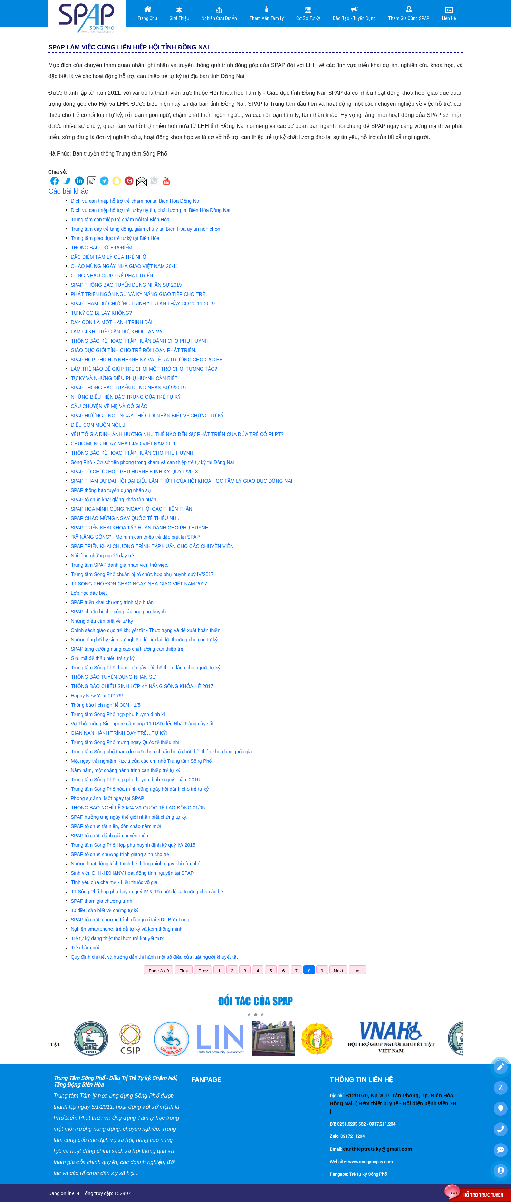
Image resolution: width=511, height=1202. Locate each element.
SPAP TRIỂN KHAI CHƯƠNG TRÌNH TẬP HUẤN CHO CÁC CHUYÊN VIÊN (152, 546)
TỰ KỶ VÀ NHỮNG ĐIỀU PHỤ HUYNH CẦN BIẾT (124, 378)
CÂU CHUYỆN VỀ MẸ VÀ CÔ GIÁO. (110, 406)
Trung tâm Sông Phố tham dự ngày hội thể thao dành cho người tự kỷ (145, 667)
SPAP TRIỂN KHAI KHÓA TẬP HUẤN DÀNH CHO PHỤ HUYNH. (140, 527)
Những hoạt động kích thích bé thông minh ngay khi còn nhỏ (135, 863)
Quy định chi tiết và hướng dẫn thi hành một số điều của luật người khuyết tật (154, 957)
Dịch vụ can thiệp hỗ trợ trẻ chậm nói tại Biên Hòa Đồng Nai (135, 201)
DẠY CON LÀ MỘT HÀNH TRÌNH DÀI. (112, 322)
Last (357, 970)
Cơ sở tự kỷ (308, 13)
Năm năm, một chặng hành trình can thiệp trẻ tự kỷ (125, 770)
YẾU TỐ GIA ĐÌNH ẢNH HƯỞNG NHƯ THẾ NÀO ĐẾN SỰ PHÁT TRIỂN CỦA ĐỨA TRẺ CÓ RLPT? (177, 434)
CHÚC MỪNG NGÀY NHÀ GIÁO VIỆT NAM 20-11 (125, 443)
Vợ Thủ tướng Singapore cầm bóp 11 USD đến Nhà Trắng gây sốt (142, 723)
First (183, 970)
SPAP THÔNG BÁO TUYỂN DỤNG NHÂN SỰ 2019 (126, 285)
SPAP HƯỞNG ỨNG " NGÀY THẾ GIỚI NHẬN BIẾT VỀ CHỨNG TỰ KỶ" (148, 415)
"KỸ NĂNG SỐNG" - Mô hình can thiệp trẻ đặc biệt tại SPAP (135, 537)
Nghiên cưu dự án (219, 13)
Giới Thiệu (179, 13)
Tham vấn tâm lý (266, 13)
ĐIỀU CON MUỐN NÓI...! (98, 425)
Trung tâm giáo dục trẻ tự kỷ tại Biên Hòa (115, 238)
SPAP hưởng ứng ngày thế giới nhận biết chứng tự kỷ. (129, 817)
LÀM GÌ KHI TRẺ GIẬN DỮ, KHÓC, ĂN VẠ (116, 331)
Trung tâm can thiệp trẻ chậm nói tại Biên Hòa (120, 219)
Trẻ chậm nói (85, 947)
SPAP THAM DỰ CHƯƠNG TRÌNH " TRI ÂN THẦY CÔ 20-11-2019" (143, 303)
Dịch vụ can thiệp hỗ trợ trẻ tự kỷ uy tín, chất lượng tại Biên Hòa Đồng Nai (150, 210)
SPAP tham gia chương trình (101, 901)
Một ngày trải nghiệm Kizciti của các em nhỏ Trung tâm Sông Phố (141, 761)
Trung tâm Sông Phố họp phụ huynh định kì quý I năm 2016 (135, 779)
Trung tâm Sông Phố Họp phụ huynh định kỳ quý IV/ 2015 (133, 845)
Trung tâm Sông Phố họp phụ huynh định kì (118, 714)
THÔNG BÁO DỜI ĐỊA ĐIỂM (101, 247)
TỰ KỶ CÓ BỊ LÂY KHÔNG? (101, 313)
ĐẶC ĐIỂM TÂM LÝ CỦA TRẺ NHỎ (108, 257)
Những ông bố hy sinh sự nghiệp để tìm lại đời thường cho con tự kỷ (144, 639)
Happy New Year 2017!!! (97, 695)
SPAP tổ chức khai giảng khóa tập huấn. (114, 499)
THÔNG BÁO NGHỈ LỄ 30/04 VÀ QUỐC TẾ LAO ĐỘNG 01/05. (138, 807)
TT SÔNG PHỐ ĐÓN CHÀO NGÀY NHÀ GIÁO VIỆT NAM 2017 (139, 583)
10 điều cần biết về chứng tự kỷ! (105, 910)
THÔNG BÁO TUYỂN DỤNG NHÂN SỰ (113, 677)
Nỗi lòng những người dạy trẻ (102, 555)
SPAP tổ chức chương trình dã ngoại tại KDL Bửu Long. (131, 919)
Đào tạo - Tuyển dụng (354, 13)
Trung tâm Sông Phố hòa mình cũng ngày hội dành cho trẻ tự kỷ (140, 789)
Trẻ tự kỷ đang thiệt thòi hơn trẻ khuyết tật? (117, 938)
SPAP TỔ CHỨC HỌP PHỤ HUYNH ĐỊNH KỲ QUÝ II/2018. (135, 471)
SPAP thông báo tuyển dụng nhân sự (111, 490)
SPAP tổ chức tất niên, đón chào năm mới (116, 826)
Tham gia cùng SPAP (409, 13)
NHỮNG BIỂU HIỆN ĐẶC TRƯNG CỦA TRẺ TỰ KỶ (126, 397)
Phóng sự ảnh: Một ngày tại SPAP (107, 798)
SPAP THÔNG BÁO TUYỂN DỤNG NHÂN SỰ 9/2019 (128, 387)
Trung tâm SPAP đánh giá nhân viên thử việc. (119, 565)
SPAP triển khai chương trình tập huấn (112, 602)
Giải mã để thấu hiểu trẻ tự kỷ (103, 658)
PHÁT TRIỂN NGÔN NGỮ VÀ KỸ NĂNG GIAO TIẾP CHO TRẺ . (139, 294)
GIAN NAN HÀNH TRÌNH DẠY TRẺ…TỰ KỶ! (119, 733)
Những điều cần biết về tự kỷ (102, 621)
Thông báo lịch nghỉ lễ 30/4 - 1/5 (106, 705)
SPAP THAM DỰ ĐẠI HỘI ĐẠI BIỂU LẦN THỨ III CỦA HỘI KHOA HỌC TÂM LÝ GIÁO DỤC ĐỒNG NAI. (182, 481)
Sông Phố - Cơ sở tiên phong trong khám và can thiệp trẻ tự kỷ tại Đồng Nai (152, 462)
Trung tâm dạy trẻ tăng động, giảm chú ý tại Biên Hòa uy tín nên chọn (145, 229)
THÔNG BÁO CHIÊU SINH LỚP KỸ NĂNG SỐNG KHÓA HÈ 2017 (142, 686)
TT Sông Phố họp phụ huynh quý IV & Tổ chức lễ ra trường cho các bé (147, 891)
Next (338, 970)
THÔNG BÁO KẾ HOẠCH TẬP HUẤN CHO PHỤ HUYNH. (133, 453)
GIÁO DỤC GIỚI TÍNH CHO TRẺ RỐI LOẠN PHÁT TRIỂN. (133, 350)
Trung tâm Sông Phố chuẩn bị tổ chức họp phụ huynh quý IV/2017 (142, 574)
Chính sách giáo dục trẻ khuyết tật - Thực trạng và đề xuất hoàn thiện (145, 630)
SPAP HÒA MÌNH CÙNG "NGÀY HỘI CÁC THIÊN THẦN (131, 509)
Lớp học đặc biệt (89, 593)
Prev (203, 970)
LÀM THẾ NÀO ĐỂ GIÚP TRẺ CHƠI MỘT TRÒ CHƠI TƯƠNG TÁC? (144, 369)
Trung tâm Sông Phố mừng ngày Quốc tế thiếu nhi (125, 742)
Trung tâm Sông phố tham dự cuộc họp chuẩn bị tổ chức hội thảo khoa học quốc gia (161, 751)
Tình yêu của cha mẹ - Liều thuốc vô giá (114, 882)
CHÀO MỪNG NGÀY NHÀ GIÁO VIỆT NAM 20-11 (125, 266)
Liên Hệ (449, 13)
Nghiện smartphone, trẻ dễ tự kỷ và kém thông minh (126, 929)
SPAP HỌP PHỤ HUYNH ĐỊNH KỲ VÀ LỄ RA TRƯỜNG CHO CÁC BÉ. (147, 359)
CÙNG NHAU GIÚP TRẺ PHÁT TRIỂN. (112, 275)
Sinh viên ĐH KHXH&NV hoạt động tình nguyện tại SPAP (132, 873)
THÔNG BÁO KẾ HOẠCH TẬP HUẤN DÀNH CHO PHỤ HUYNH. (140, 341)
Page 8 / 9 (158, 970)
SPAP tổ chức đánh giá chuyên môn (109, 835)
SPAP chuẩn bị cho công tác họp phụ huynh (118, 611)
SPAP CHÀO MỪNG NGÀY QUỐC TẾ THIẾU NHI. (125, 518)
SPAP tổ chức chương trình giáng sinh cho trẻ (120, 854)
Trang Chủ (147, 13)
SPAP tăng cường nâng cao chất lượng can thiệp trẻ (127, 649)
